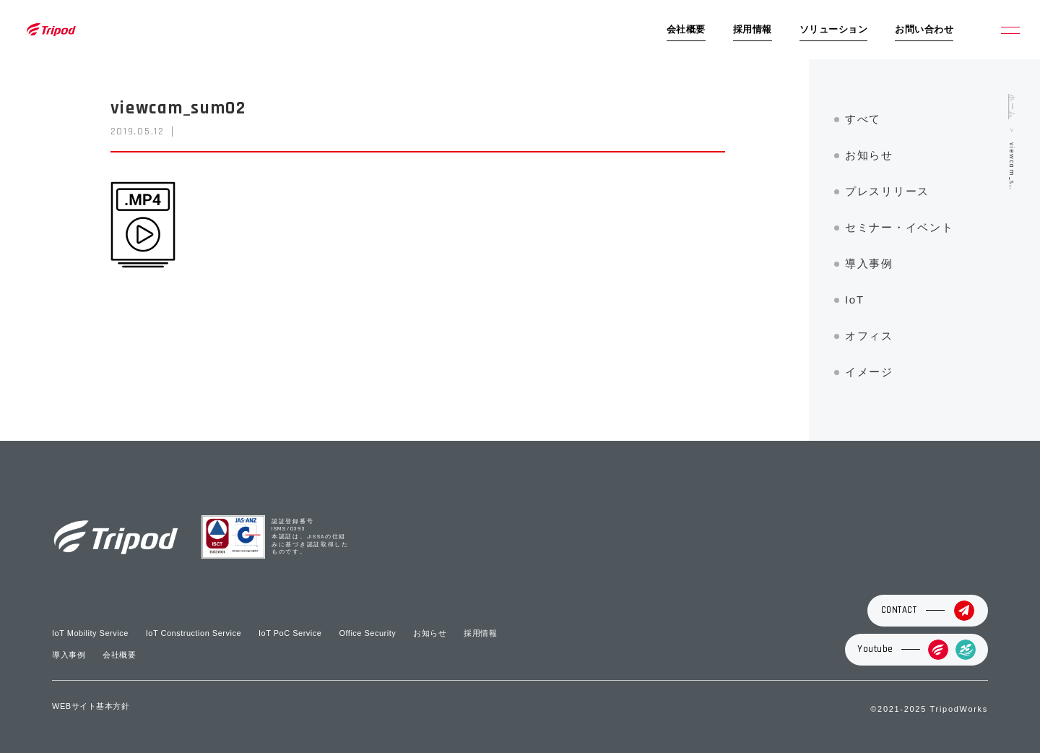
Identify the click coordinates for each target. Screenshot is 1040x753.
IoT (854, 299)
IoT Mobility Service (90, 633)
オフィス (869, 336)
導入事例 (869, 263)
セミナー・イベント (899, 227)
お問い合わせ (924, 29)
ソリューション (834, 29)
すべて (863, 119)
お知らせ (869, 155)
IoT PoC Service (290, 633)
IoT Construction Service (193, 633)
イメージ (869, 372)
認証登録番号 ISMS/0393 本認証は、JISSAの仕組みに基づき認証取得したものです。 (310, 537)
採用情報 (752, 29)
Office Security (367, 633)
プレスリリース (887, 191)
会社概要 (686, 29)
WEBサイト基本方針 (90, 706)
